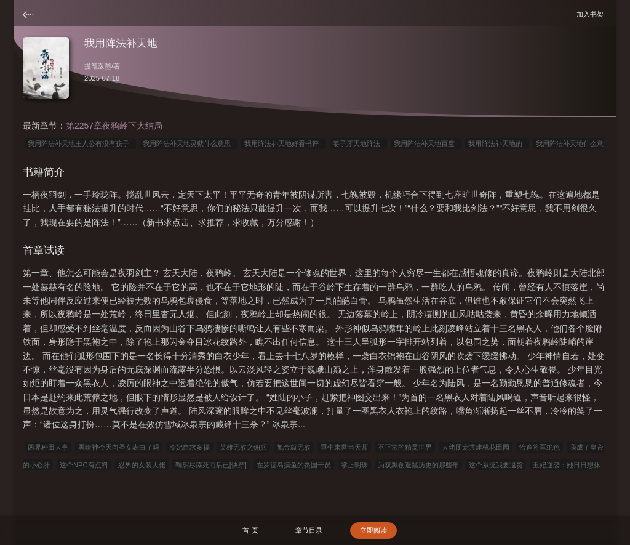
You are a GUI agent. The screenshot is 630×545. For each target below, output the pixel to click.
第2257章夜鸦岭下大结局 (114, 126)
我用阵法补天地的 (497, 143)
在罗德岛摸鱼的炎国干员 (294, 465)
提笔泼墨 (97, 66)
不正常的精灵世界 (405, 447)
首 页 (250, 530)
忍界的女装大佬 (141, 465)
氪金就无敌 (294, 447)
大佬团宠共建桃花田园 (475, 447)
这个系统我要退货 (496, 465)
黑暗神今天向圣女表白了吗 (118, 447)
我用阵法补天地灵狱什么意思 (188, 143)
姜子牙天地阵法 (358, 143)
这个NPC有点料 (84, 465)
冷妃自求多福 (189, 447)
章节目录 (308, 530)
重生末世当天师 (344, 447)
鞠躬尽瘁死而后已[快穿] (211, 465)
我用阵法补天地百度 (426, 143)
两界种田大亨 (48, 447)
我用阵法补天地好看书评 (283, 143)
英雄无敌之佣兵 (243, 447)
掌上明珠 (354, 465)
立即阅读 (373, 530)
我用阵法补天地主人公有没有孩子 (80, 143)
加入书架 (591, 13)
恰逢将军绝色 (539, 447)
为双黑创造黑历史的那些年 (418, 465)
